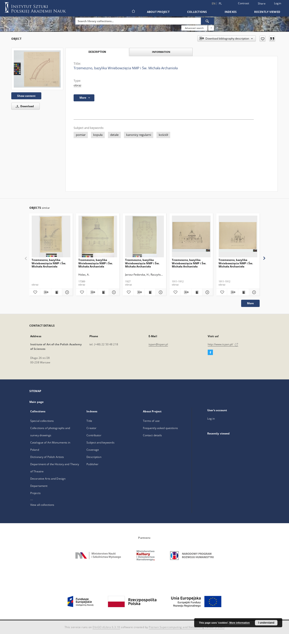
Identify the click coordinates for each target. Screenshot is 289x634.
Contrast (243, 3)
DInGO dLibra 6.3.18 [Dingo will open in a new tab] (106, 627)
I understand (266, 622)
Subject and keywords (100, 442)
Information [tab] (161, 51)
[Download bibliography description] (45, 292)
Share (262, 3)
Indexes (231, 12)
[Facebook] (210, 353)
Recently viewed (267, 12)
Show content (26, 96)
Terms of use (151, 421)
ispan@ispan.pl (158, 344)
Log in (211, 418)
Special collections (42, 421)
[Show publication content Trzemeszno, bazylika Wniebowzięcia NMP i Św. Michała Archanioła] (56, 292)
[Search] (207, 21)
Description (93, 457)
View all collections (42, 505)
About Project (158, 12)
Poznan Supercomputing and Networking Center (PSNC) (186, 627)
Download (24, 106)
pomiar (81, 135)
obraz (77, 85)
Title (89, 421)
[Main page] (133, 12)
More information (239, 622)
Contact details (152, 435)
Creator (91, 428)
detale (114, 135)
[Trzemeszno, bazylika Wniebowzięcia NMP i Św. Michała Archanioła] (37, 69)
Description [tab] (97, 51)
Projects (35, 493)
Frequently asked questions (160, 428)
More (250, 303)
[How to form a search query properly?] (211, 28)
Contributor (93, 435)
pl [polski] (220, 3)
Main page (36, 402)
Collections (197, 12)
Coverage (92, 450)
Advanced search (194, 28)
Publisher (92, 464)
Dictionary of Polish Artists (47, 457)
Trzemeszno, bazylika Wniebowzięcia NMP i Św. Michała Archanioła (49, 263)
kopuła (98, 135)
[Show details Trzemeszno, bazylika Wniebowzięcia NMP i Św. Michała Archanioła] (66, 292)
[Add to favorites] (262, 39)
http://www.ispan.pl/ (223, 344)
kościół (163, 135)
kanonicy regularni (138, 135)
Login (277, 3)
